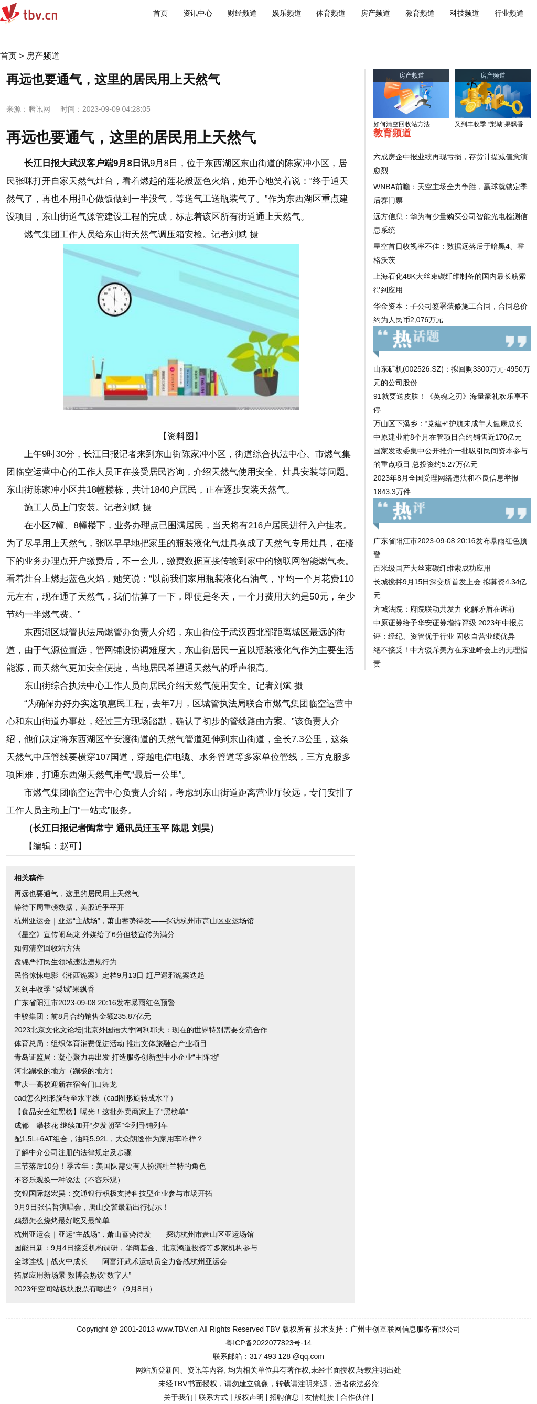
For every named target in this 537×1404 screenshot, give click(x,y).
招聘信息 (284, 1397)
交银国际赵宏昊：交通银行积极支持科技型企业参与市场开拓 (113, 1193)
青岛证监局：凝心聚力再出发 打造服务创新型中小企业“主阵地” (116, 1057)
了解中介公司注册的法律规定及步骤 (73, 1152)
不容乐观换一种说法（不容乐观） (69, 1180)
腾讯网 (39, 109)
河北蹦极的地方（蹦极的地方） (65, 1070)
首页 (160, 13)
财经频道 (242, 13)
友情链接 (319, 1397)
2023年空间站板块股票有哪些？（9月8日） (85, 1289)
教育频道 (420, 13)
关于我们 (178, 1397)
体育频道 (331, 13)
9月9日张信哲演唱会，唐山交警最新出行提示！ (91, 1207)
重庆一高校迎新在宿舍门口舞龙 (65, 1084)
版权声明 (249, 1397)
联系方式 (213, 1397)
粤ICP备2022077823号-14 (268, 1342)
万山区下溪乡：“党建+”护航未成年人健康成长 (447, 423)
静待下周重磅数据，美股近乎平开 (69, 907)
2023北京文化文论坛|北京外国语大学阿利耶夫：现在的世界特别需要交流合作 (140, 1030)
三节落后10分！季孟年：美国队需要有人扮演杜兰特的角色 (110, 1166)
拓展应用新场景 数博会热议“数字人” (72, 1275)
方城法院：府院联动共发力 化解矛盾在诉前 (444, 609)
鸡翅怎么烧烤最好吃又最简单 (62, 1220)
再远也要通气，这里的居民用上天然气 (76, 893)
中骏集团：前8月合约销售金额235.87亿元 (82, 1016)
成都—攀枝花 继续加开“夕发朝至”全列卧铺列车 (91, 1125)
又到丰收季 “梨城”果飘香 (54, 989)
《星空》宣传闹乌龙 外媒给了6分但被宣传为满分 (94, 934)
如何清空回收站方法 (47, 948)
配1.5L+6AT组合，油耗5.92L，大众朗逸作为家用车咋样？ (108, 1139)
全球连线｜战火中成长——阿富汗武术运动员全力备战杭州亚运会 (120, 1261)
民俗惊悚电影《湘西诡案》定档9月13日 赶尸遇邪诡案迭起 (109, 975)
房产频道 (375, 13)
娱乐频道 (287, 13)
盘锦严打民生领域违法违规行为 (65, 961)
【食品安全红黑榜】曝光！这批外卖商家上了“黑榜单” (101, 1111)
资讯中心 (197, 13)
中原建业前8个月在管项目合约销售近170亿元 (447, 437)
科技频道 (464, 13)
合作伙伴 (355, 1397)
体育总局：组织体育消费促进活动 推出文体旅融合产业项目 (110, 1043)
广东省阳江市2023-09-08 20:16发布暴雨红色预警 (94, 1002)
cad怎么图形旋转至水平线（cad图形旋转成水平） (95, 1098)
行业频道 (509, 13)
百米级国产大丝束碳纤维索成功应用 (432, 568)
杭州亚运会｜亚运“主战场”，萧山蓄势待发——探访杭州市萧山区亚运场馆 (134, 921)
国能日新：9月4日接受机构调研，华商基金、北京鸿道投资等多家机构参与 (135, 1248)
